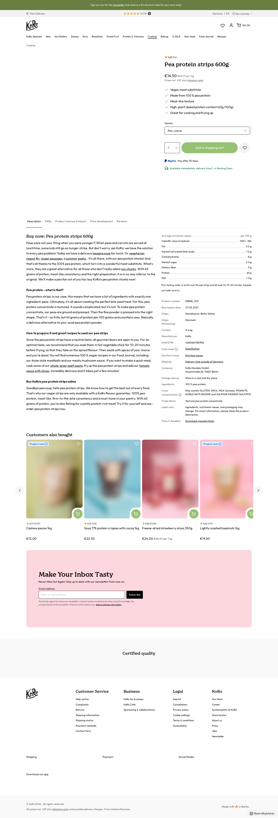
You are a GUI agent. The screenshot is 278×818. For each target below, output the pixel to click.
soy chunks (128, 269)
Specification (192, 348)
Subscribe (135, 594)
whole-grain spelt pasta (66, 366)
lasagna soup (101, 253)
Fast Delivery (35, 13)
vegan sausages (51, 258)
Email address (47, 588)
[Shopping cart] (243, 25)
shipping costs (195, 80)
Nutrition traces (194, 355)
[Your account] (231, 25)
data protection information (108, 604)
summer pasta (76, 258)
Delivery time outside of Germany (204, 361)
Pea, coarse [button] (175, 130)
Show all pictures (262, 813)
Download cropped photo (199, 420)
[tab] (34, 221)
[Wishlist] (222, 25)
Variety (168, 123)
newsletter (118, 4)
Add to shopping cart (209, 148)
